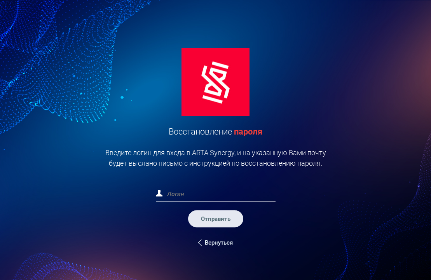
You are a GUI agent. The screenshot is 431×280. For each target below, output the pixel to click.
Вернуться (219, 242)
